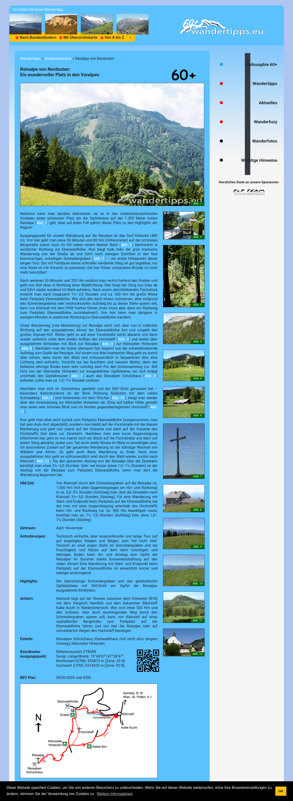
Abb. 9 (47, 398)
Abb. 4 (123, 339)
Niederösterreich (57, 58)
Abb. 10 (118, 398)
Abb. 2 (126, 245)
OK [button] (280, 791)
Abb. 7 (77, 376)
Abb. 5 (107, 344)
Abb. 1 (41, 223)
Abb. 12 (42, 461)
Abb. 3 (99, 258)
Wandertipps (30, 58)
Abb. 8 (150, 376)
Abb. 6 (26, 348)
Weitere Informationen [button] (115, 794)
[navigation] (81, 25)
